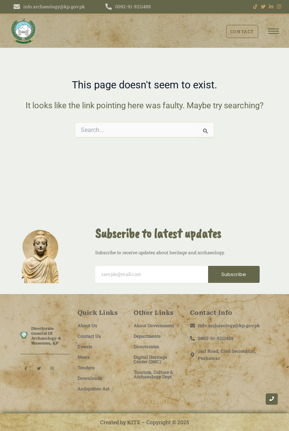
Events (85, 346)
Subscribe (233, 274)
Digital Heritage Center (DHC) (150, 359)
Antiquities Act (94, 388)
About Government (154, 325)
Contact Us (89, 336)
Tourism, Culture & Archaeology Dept (153, 374)
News (84, 357)
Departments (147, 336)
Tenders (86, 367)
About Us (87, 325)
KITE (133, 422)
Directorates (146, 346)
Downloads (90, 378)
